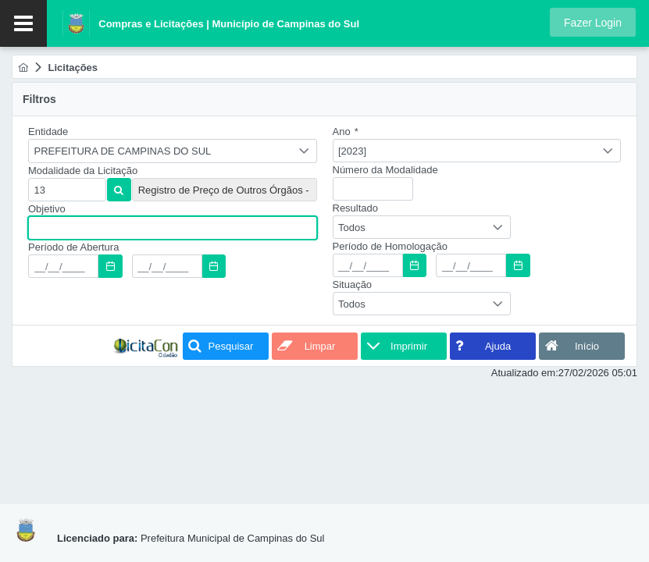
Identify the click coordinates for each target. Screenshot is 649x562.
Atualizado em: (524, 373)
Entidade (48, 131)
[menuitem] (23, 67)
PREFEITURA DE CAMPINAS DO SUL (123, 151)
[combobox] (172, 151)
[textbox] (67, 189)
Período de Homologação (390, 246)
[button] (593, 22)
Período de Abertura (73, 247)
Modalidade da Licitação (82, 170)
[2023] (352, 151)
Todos (352, 227)
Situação (353, 284)
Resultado (356, 208)
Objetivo (47, 209)
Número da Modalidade (385, 170)
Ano (345, 131)
